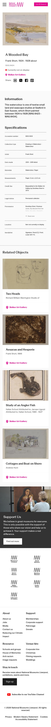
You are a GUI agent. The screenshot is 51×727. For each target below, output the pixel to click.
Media (5, 626)
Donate (29, 629)
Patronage (30, 626)
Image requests (10, 660)
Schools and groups (12, 649)
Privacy (8, 717)
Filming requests (33, 656)
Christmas (30, 653)
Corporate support (34, 622)
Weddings (30, 660)
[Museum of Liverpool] (14, 559)
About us (7, 619)
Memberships (32, 619)
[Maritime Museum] (37, 571)
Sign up (10, 682)
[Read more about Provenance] (36, 211)
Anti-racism (8, 656)
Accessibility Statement (26, 719)
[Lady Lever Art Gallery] (14, 596)
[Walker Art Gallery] (14, 584)
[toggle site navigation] (4, 4)
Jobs (5, 622)
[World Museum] (37, 559)
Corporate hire (32, 649)
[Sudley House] (37, 584)
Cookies (44, 717)
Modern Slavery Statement (26, 717)
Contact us (8, 629)
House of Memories (12, 653)
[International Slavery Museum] (14, 571)
